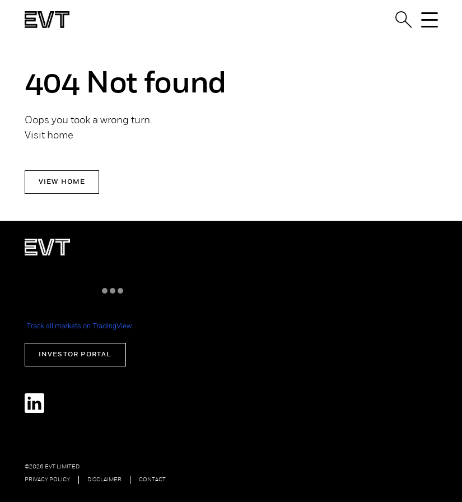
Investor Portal (75, 354)
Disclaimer (104, 480)
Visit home (49, 136)
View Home (62, 182)
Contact (152, 480)
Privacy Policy (47, 480)
